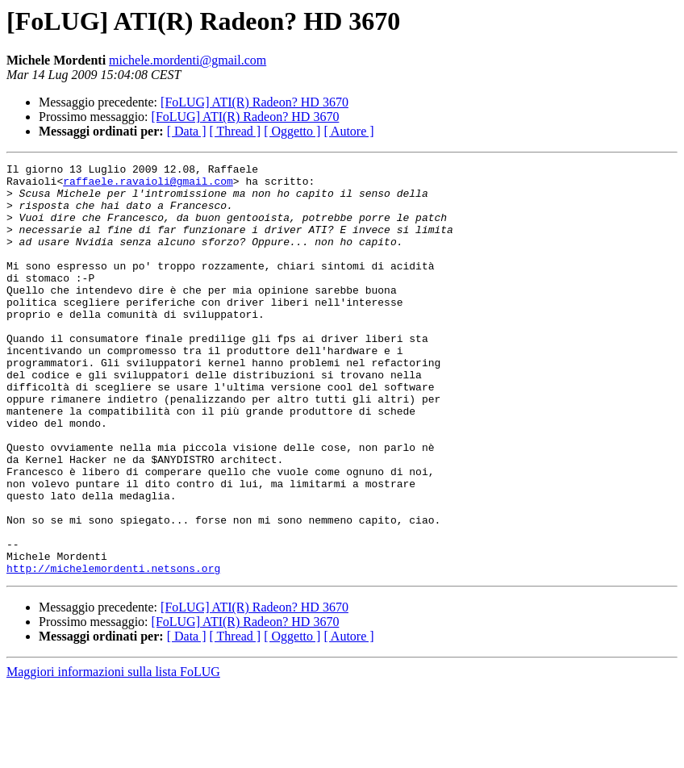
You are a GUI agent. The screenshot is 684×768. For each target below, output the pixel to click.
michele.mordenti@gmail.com (187, 60)
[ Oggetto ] (292, 131)
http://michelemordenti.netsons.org (113, 650)
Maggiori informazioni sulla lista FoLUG (113, 754)
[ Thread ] (235, 131)
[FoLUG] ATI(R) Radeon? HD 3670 (254, 102)
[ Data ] (186, 131)
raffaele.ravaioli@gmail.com (148, 185)
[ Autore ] (348, 131)
